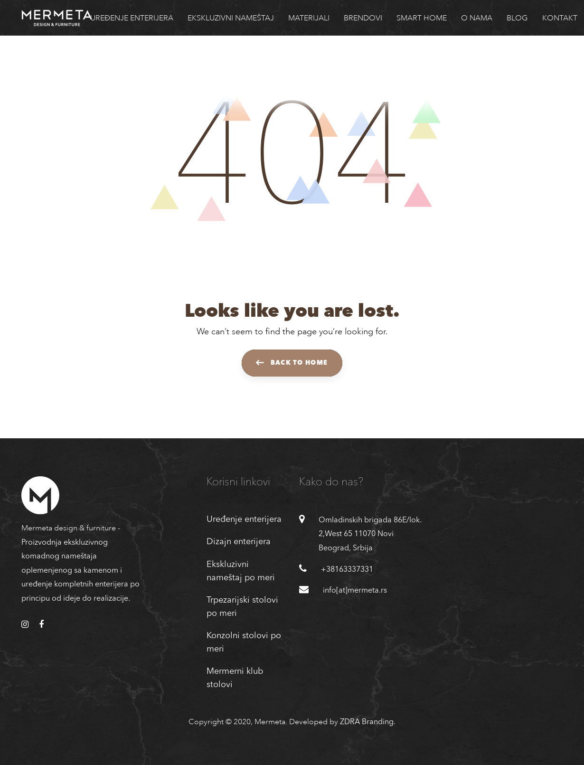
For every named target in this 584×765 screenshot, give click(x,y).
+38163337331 (347, 570)
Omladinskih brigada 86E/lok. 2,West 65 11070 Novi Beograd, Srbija (370, 534)
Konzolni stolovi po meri (244, 642)
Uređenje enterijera (244, 519)
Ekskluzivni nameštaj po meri (241, 571)
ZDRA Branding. (368, 722)
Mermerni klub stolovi (235, 678)
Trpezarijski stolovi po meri (242, 607)
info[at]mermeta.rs (355, 591)
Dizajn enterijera (239, 542)
